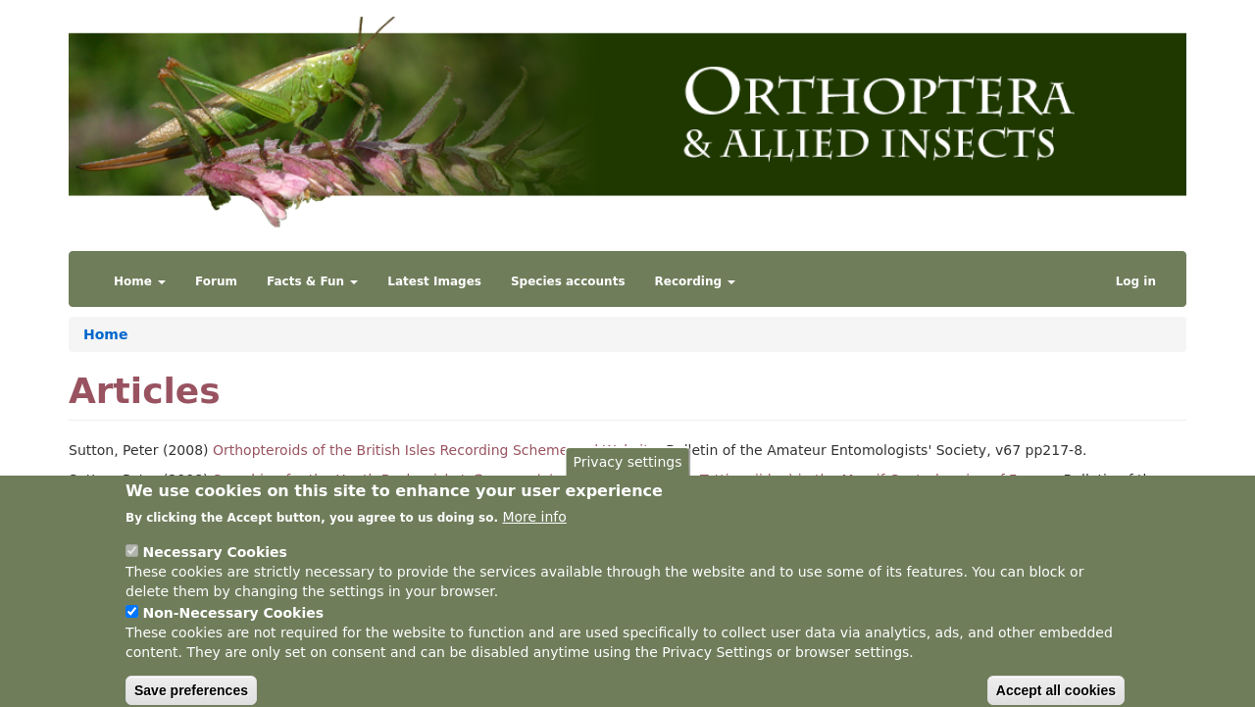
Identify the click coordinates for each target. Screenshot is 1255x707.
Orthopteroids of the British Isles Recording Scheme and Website (435, 450)
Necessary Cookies (214, 566)
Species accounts (568, 281)
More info (534, 530)
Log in (1136, 281)
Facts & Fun (312, 281)
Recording (695, 281)
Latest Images (434, 281)
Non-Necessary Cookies (233, 626)
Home (140, 281)
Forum (216, 281)
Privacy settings (628, 475)
